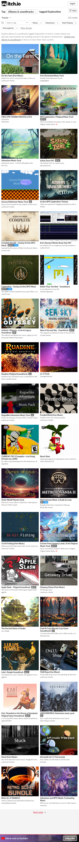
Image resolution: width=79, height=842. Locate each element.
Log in (72, 3)
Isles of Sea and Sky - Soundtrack (54, 330)
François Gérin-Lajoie (9, 505)
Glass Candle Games (9, 379)
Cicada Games (45, 335)
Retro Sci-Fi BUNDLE (10, 798)
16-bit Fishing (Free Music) (13, 543)
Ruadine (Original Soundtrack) (14, 374)
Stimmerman (45, 636)
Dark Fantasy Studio (47, 721)
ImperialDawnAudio (8, 803)
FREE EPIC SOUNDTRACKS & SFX (16, 117)
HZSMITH (5, 122)
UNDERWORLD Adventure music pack (57, 713)
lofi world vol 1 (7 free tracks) (52, 757)
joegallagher (44, 81)
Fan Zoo (4, 165)
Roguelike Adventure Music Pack (15, 415)
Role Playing (67, 23)
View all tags (26, 28)
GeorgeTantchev (46, 376)
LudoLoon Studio (7, 81)
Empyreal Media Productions (12, 338)
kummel (43, 762)
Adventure (50, 23)
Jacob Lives (5, 250)
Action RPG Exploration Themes (54, 201)
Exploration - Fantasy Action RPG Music (18, 286)
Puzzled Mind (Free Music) (51, 415)
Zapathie (4, 464)
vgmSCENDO (6, 721)
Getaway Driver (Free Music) (52, 587)
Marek (42, 207)
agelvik (4, 592)
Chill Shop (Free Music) (50, 672)
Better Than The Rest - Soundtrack (55, 286)
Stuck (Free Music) (9, 757)
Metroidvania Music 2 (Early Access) (56, 500)
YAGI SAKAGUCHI (47, 461)
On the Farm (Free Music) (12, 75)
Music (35, 23)
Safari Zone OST (47, 160)
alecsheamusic (45, 166)
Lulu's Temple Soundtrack (12, 672)
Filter (73, 11)
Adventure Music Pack (11, 160)
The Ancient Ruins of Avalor (13, 628)
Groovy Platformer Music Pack (14, 202)
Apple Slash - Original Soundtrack (15, 587)
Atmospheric (8, 28)
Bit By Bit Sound (46, 507)
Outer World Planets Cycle (12, 500)
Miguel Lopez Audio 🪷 (49, 124)
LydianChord (45, 248)
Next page (38, 812)
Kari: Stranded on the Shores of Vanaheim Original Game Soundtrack (19, 714)
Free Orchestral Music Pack (52, 75)
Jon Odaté (5, 631)
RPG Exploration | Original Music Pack (56, 117)
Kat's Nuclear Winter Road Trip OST (55, 243)
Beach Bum (45, 456)
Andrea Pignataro (46, 292)
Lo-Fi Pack (44, 374)
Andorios (43, 805)
